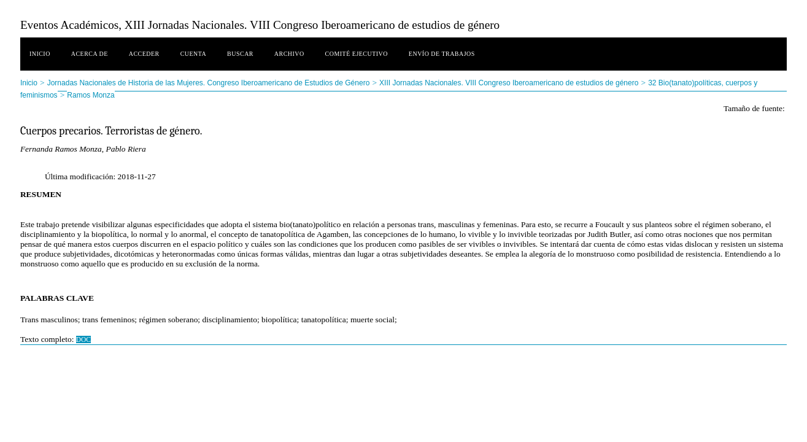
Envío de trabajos (442, 53)
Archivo (289, 53)
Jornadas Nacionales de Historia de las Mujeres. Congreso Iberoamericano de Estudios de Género (208, 83)
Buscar (240, 53)
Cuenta (193, 53)
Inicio (39, 53)
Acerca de (89, 53)
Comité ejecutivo (356, 53)
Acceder (144, 53)
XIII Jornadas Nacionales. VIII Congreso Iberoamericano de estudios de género (508, 83)
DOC (83, 339)
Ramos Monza (90, 95)
